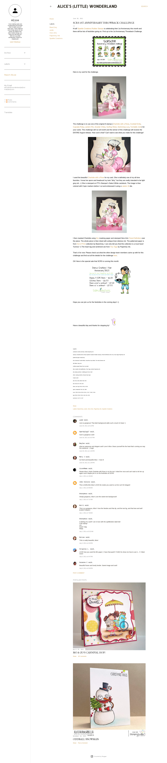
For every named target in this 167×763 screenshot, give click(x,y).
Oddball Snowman (86, 739)
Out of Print (81, 244)
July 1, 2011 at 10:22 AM (86, 531)
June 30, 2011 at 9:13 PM (86, 426)
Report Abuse (10, 75)
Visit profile (15, 42)
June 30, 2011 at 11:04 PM (86, 451)
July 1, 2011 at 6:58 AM (86, 488)
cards (51, 30)
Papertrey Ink (55, 36)
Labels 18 (125, 186)
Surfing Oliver (112, 127)
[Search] (144, 6)
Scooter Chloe (100, 127)
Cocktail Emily (135, 124)
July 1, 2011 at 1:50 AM (86, 476)
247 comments (82, 656)
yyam (81, 420)
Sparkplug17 (84, 432)
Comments (11, 102)
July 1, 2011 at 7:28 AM (86, 513)
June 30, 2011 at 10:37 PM (86, 437)
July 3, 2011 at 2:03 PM (86, 543)
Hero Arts (53, 33)
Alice (15, 20)
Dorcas (82, 537)
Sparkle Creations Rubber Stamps (91, 28)
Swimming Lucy (123, 127)
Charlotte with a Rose (121, 124)
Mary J (82, 457)
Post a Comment (78, 573)
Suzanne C (83, 562)
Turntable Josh (136, 127)
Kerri (81, 505)
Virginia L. (84, 549)
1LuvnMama (83, 468)
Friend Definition (135, 238)
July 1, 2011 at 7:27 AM (86, 499)
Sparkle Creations (56, 38)
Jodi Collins (84, 482)
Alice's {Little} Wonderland (87, 6)
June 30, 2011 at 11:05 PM (86, 462)
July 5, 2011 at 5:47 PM (86, 556)
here (115, 255)
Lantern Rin (89, 127)
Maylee (82, 443)
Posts (9, 100)
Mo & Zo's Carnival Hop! (89, 652)
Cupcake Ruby (78, 127)
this (97, 238)
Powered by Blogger (99, 756)
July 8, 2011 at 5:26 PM (86, 568)
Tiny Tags (113, 247)
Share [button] (52, 19)
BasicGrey (53, 27)
